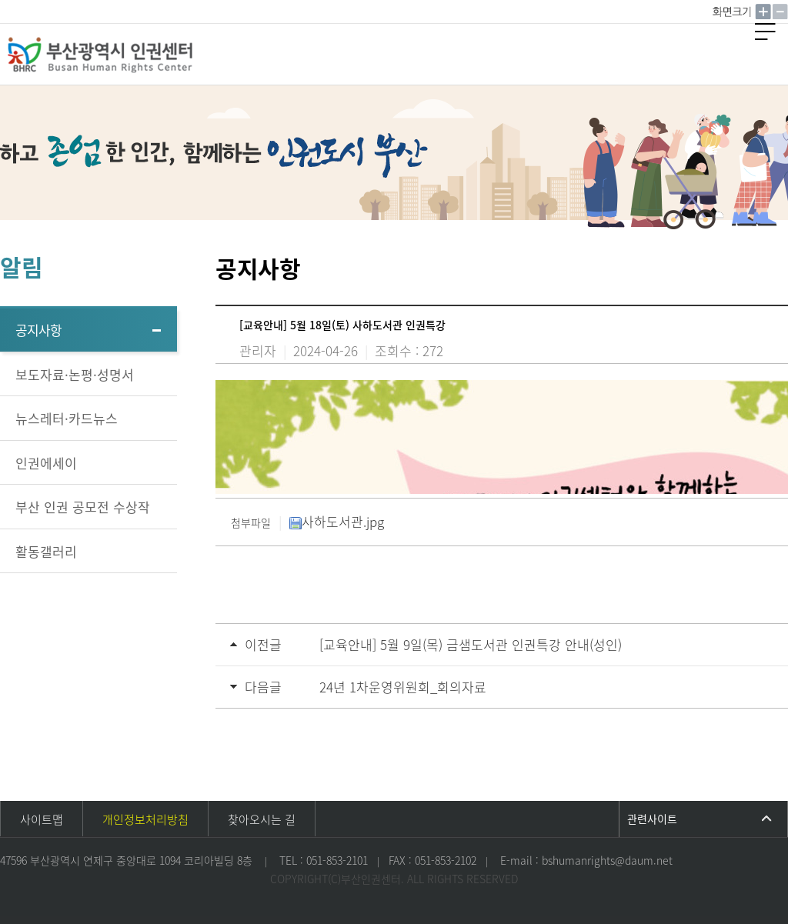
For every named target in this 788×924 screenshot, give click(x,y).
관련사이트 (652, 818)
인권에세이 (46, 462)
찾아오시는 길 (262, 819)
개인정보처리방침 (145, 819)
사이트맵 (41, 819)
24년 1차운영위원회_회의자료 (402, 686)
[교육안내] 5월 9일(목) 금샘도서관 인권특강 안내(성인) (470, 644)
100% (733, 11)
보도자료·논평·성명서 (74, 374)
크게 (763, 11)
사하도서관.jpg (336, 521)
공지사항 (38, 329)
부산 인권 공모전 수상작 (82, 506)
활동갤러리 (46, 551)
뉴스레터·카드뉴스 (66, 418)
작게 (780, 11)
